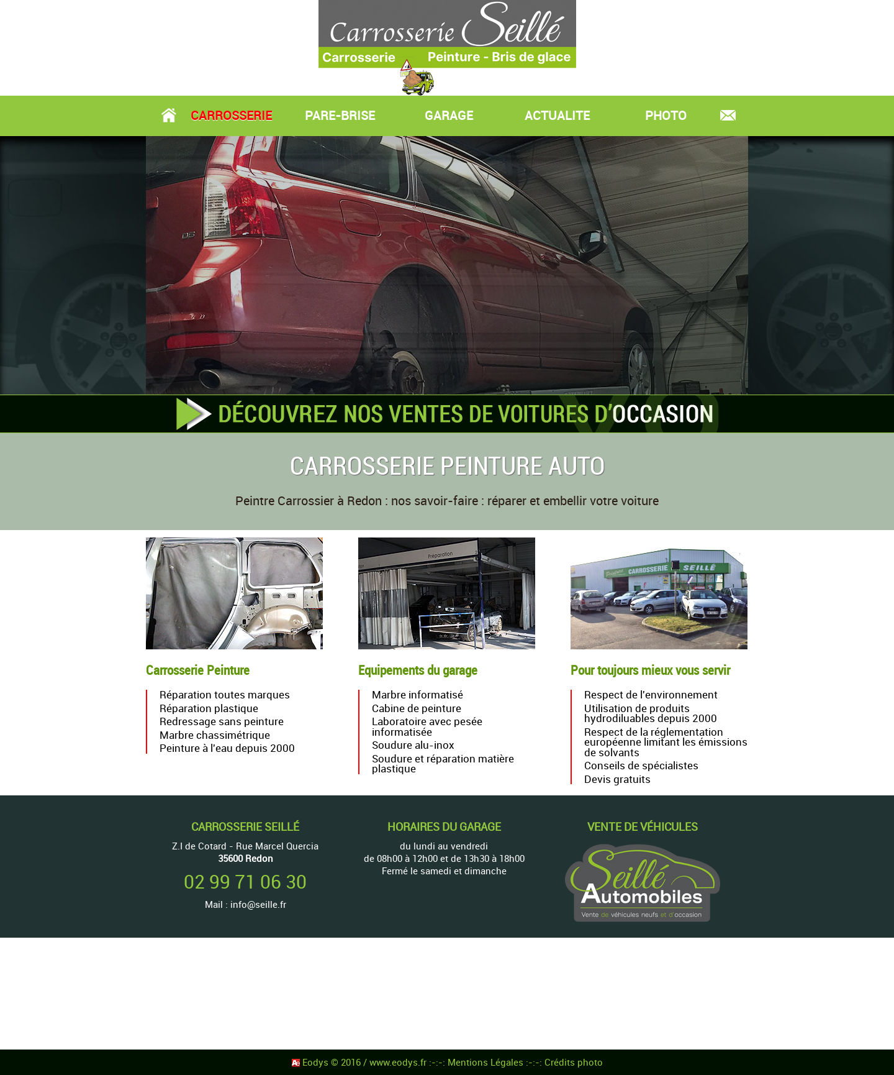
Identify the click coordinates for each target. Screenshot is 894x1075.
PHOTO (666, 115)
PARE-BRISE (340, 115)
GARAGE (449, 115)
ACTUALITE (557, 115)
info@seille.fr (258, 904)
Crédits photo (573, 1062)
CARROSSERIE (231, 115)
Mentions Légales (487, 1062)
